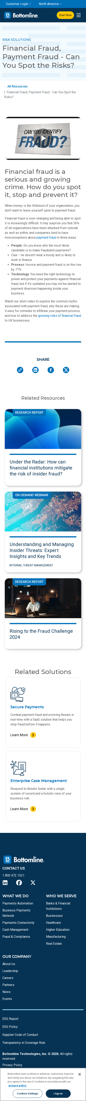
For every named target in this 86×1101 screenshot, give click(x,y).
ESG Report (10, 1019)
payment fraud (46, 237)
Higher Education (57, 930)
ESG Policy (10, 1027)
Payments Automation (17, 903)
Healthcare (53, 923)
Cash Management (15, 930)
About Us (8, 964)
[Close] (79, 1074)
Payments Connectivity (18, 923)
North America (49, 4)
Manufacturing (56, 937)
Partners (8, 985)
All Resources (17, 86)
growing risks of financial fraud (59, 316)
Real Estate (54, 944)
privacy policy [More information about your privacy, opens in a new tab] (17, 1085)
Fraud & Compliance (16, 937)
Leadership (10, 971)
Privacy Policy (12, 1065)
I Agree (58, 1093)
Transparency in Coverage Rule (23, 1043)
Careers (7, 978)
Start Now (65, 15)
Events (7, 999)
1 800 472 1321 (13, 875)
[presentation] (78, 15)
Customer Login (17, 4)
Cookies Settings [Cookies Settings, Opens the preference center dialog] (27, 1093)
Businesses (54, 916)
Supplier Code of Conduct (20, 1035)
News (6, 992)
